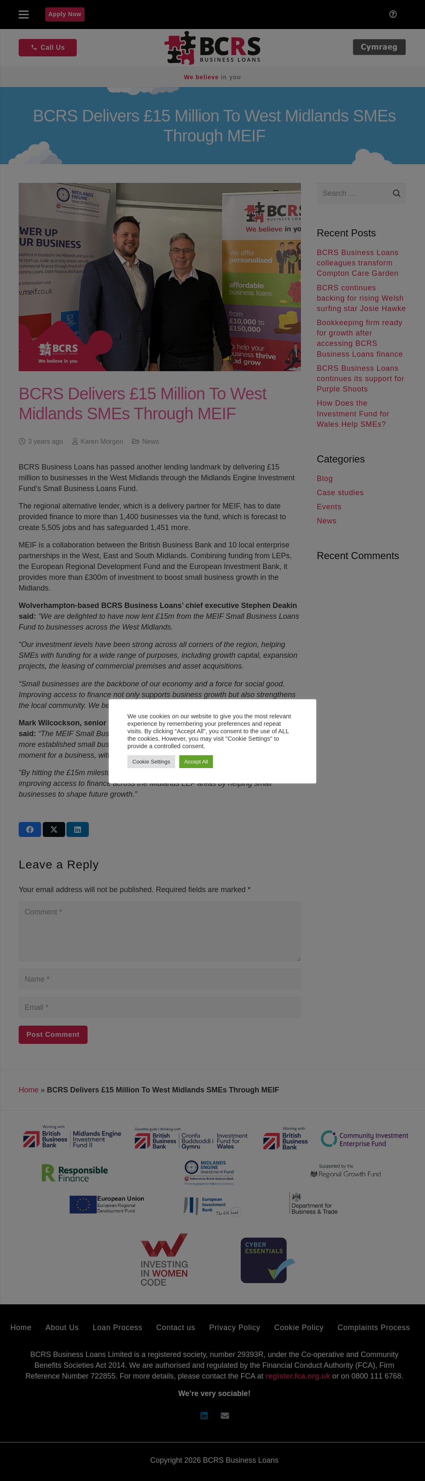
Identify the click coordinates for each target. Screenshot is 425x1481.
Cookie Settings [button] (151, 762)
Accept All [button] (196, 762)
